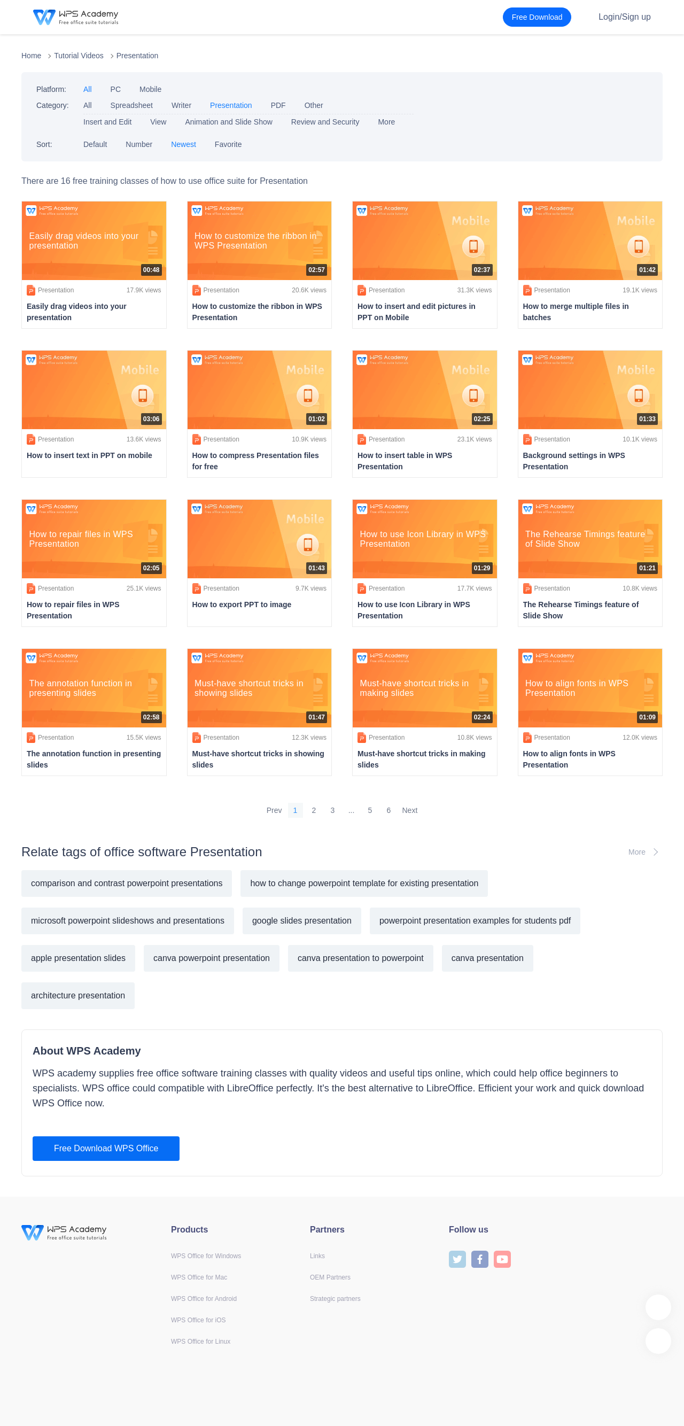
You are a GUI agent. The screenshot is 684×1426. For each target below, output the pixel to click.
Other (314, 105)
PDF (278, 105)
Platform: (51, 89)
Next (410, 810)
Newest (183, 144)
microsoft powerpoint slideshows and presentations (127, 920)
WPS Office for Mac (199, 1277)
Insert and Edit (107, 122)
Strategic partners (335, 1299)
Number (139, 144)
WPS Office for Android (204, 1299)
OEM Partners (330, 1277)
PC (116, 89)
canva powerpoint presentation (211, 958)
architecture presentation (78, 995)
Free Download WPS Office (106, 1148)
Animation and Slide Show (228, 122)
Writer (181, 105)
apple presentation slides (78, 958)
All (87, 89)
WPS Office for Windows (206, 1256)
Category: (52, 105)
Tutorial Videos (79, 55)
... (351, 810)
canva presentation (488, 958)
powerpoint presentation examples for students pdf (475, 920)
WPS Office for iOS (198, 1320)
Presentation (137, 55)
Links (317, 1256)
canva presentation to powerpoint (361, 958)
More (386, 122)
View (158, 122)
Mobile (150, 89)
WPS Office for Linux (200, 1341)
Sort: (44, 144)
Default (95, 144)
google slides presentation (302, 920)
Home (31, 55)
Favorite (228, 144)
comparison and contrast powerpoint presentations (126, 883)
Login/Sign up (624, 16)
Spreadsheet (132, 105)
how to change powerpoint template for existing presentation (364, 883)
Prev (274, 810)
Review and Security (325, 122)
